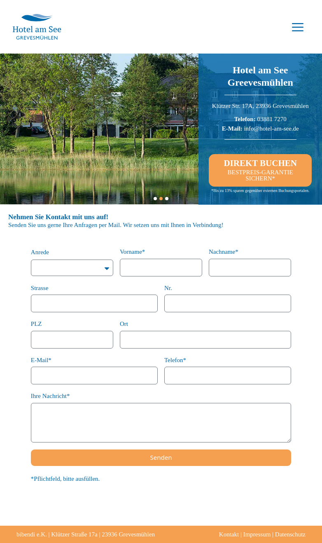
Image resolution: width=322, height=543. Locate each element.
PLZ (36, 324)
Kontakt (229, 534)
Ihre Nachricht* (50, 396)
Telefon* (175, 360)
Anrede (40, 252)
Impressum (257, 534)
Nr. (168, 288)
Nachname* (223, 251)
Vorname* (132, 251)
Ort (124, 324)
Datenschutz (290, 534)
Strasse (40, 288)
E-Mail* (41, 360)
